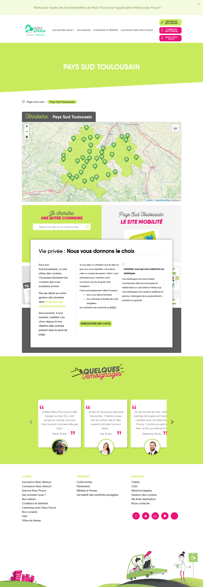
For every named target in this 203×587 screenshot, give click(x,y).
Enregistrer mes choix (96, 323)
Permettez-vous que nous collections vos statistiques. (144, 271)
